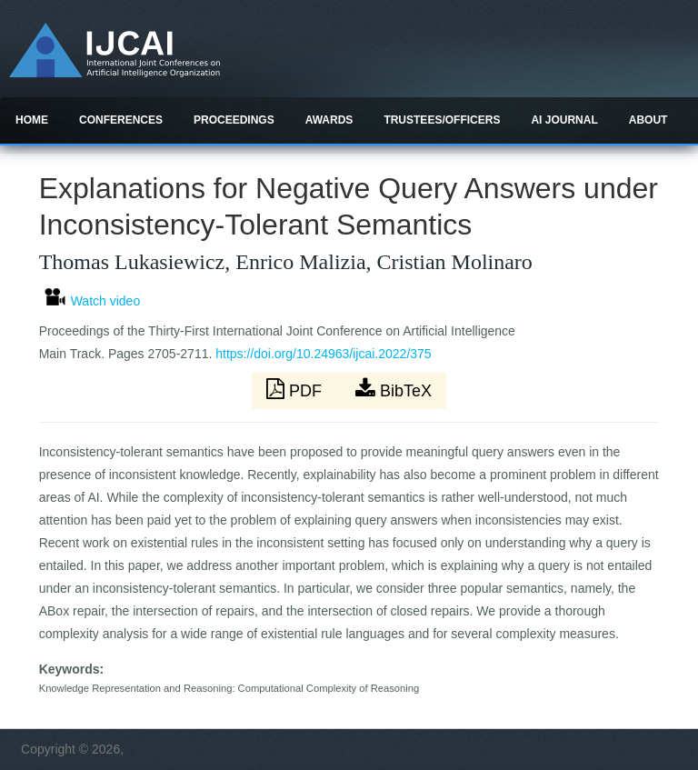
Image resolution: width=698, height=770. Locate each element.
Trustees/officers (442, 120)
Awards (329, 120)
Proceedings (234, 120)
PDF (296, 389)
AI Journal (564, 120)
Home (31, 120)
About (648, 120)
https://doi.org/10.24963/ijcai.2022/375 (323, 353)
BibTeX (393, 389)
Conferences (121, 120)
